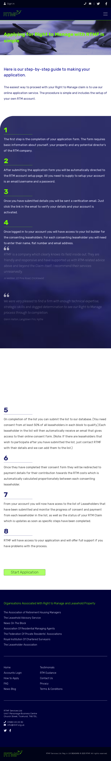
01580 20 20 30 (13, 722)
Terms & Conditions (51, 689)
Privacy (44, 683)
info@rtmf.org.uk (14, 725)
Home (7, 667)
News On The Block (15, 623)
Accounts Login (13, 672)
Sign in (9, 4)
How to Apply (11, 678)
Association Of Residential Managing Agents (29, 628)
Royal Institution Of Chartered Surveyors (27, 639)
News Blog (10, 689)
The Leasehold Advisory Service (22, 617)
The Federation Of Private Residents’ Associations (33, 634)
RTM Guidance (48, 672)
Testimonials (47, 667)
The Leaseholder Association (20, 644)
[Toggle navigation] (105, 14)
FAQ (6, 683)
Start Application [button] (25, 572)
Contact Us (46, 678)
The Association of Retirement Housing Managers (32, 612)
